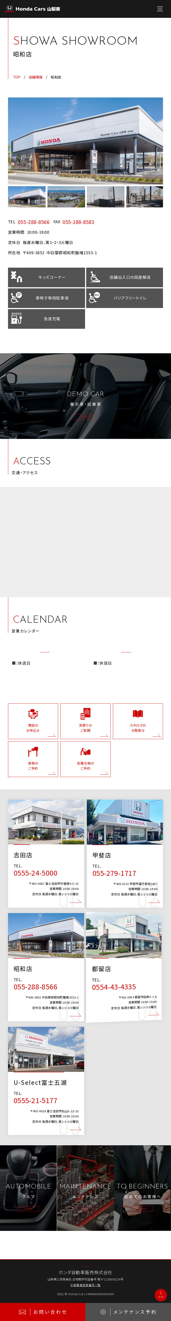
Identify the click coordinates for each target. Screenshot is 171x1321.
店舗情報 (36, 77)
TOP (16, 77)
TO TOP (158, 1295)
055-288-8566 (33, 221)
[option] (85, 141)
